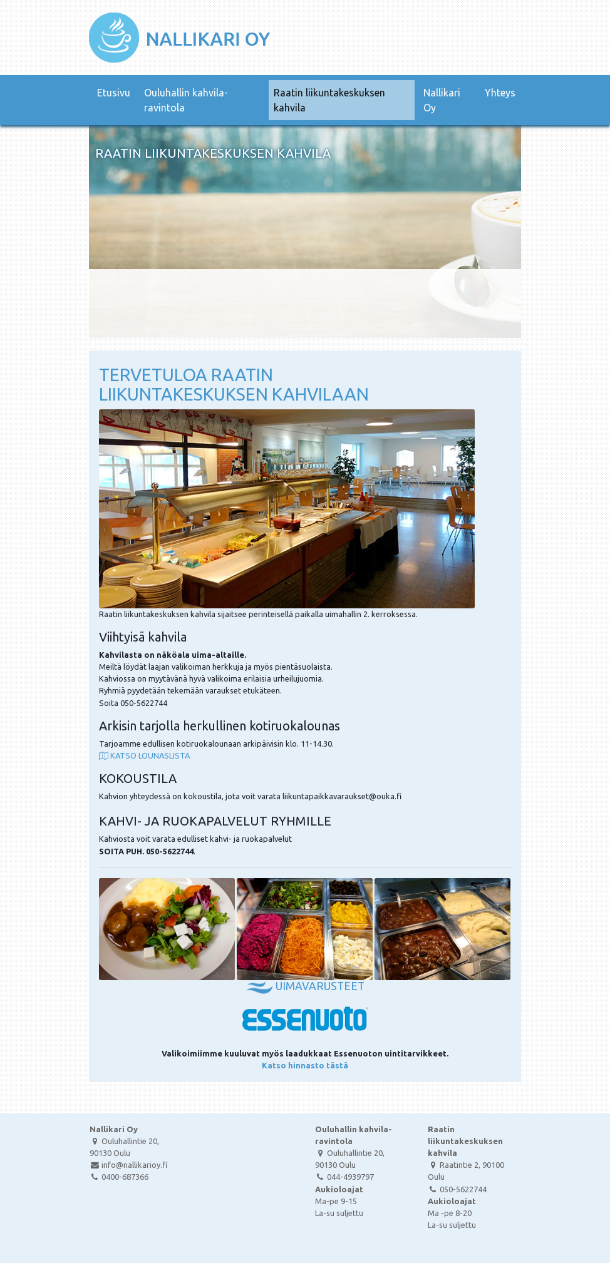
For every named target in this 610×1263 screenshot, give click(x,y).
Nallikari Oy (441, 100)
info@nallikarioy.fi (128, 1164)
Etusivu (113, 92)
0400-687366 (119, 1176)
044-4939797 (344, 1176)
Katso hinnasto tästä (305, 1065)
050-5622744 (457, 1189)
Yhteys (500, 92)
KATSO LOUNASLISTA (144, 755)
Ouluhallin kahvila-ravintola (186, 100)
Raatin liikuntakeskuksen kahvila (329, 100)
